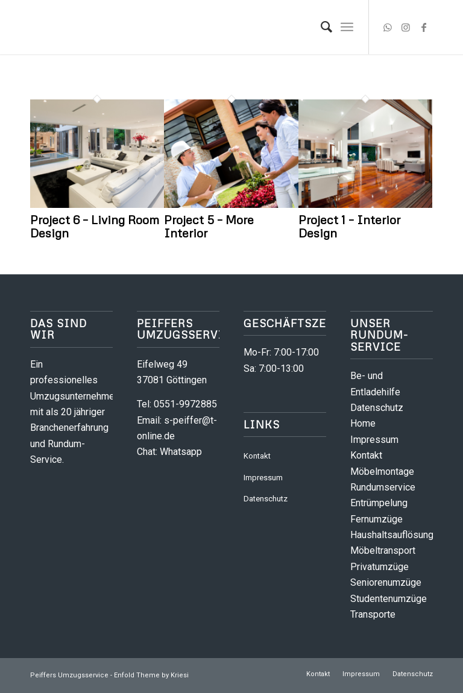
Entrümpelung (379, 503)
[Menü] (347, 27)
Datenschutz (266, 498)
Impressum (263, 477)
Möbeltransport (382, 550)
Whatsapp (181, 451)
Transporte (372, 614)
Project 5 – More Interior (209, 226)
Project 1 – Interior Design (349, 226)
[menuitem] (320, 27)
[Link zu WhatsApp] (388, 27)
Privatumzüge (379, 566)
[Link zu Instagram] (406, 27)
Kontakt (257, 455)
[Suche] (320, 27)
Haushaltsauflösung (391, 535)
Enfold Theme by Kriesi (151, 675)
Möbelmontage (382, 471)
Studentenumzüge (388, 598)
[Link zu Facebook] (424, 27)
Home (363, 423)
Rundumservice (382, 487)
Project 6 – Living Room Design (94, 226)
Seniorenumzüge (385, 582)
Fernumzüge (376, 519)
